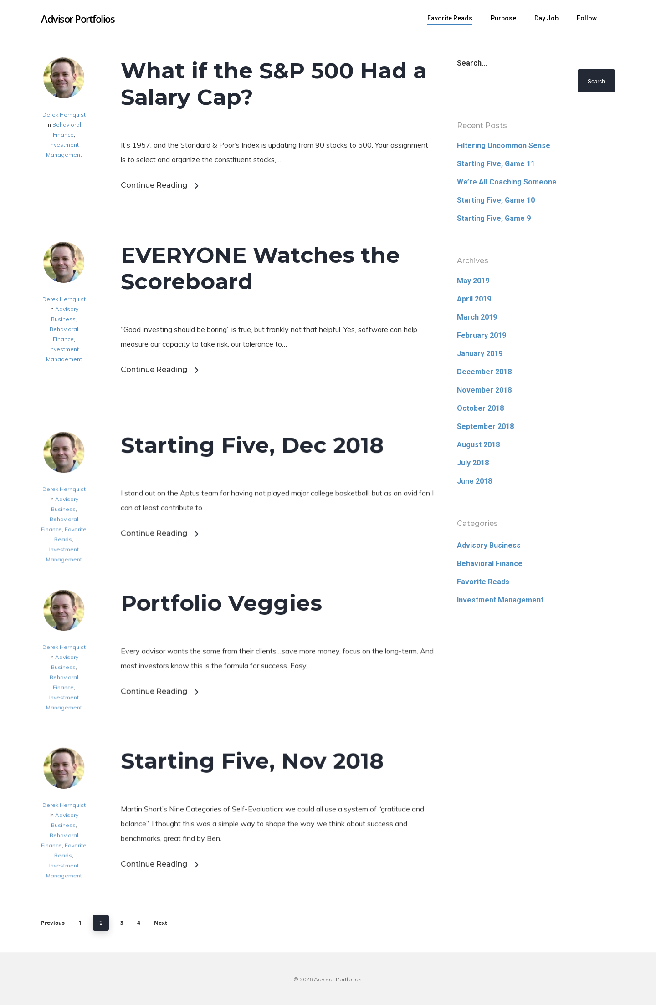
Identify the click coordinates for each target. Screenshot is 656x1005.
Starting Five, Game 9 (494, 218)
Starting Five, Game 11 (496, 163)
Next (160, 923)
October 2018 (480, 408)
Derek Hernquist (64, 114)
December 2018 (484, 371)
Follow (587, 18)
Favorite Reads (449, 18)
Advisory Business (489, 545)
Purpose (503, 18)
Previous (53, 923)
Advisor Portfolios (77, 19)
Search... (472, 63)
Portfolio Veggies (221, 648)
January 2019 (479, 353)
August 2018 (478, 444)
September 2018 (485, 426)
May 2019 (473, 280)
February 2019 (481, 335)
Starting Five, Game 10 (496, 200)
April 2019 (474, 299)
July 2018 (473, 463)
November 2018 (484, 390)
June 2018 (474, 481)
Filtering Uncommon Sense (503, 145)
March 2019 (477, 317)
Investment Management (500, 600)
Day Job (546, 18)
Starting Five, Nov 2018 (252, 805)
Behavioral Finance (490, 563)
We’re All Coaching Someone (507, 182)
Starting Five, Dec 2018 (252, 492)
